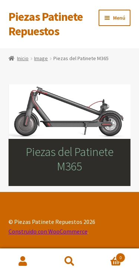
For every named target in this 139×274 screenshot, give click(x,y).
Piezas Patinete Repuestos (46, 24)
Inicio (23, 58)
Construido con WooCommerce (48, 231)
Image (41, 58)
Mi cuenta (23, 261)
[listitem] (27, 120)
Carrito (109, 255)
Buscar (69, 261)
